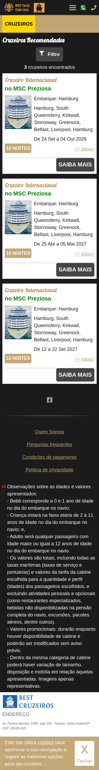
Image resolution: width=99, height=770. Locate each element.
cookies (46, 742)
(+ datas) (84, 149)
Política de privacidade (49, 469)
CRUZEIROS (19, 24)
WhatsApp (83, 7)
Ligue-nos (93, 7)
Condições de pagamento (49, 457)
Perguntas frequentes (49, 444)
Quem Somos (49, 431)
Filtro (54, 54)
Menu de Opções (72, 7)
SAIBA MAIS (75, 164)
